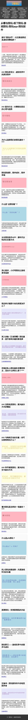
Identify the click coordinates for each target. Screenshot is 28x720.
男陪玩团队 (14, 17)
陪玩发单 (7, 13)
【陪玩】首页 (5, 8)
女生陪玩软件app (6, 263)
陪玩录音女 (5, 100)
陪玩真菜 (21, 17)
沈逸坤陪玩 (5, 711)
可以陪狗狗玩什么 (6, 460)
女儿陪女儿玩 (22, 13)
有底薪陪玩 (22, 14)
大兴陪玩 (14, 14)
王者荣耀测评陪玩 (6, 361)
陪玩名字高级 (21, 9)
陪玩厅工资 (23, 16)
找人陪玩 (4, 603)
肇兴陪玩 (4, 531)
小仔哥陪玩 (5, 297)
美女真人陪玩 (6, 14)
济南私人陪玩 (5, 397)
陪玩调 (13, 8)
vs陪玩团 (14, 13)
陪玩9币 (4, 65)
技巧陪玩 (6, 17)
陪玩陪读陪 (5, 197)
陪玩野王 (4, 676)
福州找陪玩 (20, 8)
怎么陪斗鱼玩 (5, 330)
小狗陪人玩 (15, 16)
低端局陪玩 (13, 9)
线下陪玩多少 (5, 16)
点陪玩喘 (4, 230)
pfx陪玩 (4, 563)
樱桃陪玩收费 (6, 11)
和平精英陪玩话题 (6, 500)
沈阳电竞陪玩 (5, 430)
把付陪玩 (4, 133)
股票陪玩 (4, 638)
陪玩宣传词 (5, 166)
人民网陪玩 (15, 11)
